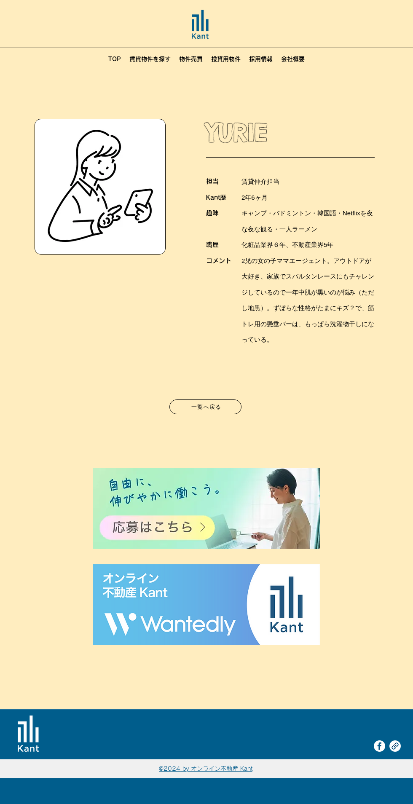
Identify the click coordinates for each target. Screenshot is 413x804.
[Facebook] (379, 746)
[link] (395, 746)
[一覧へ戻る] (205, 406)
